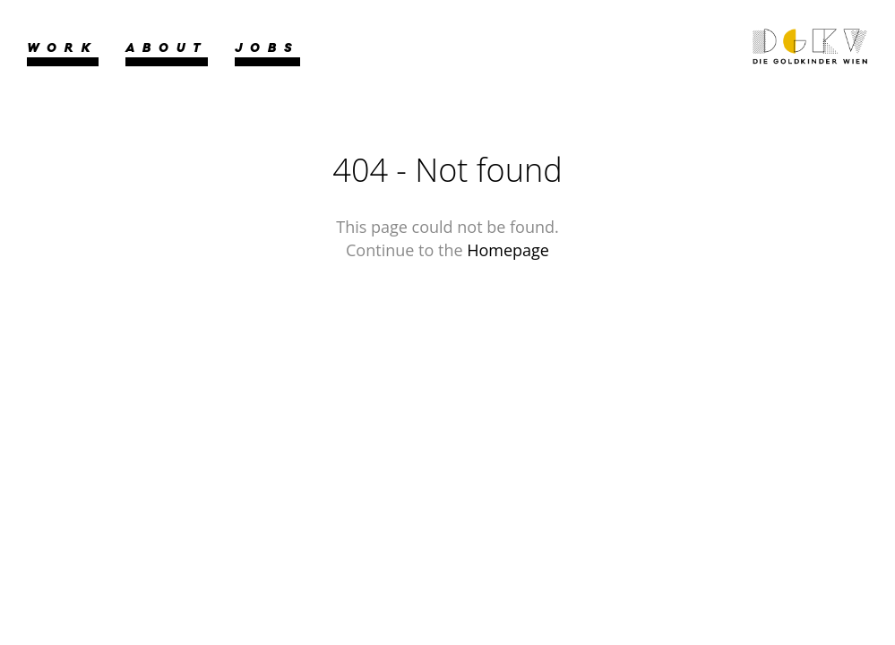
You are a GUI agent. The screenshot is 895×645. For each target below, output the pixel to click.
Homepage (508, 250)
